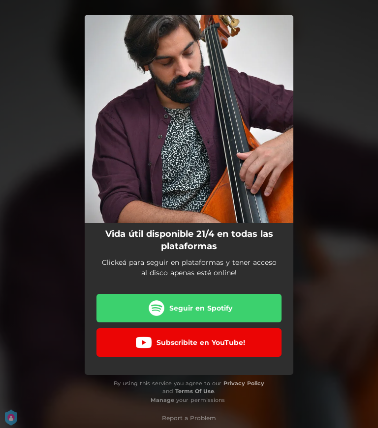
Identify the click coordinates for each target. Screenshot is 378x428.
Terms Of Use (194, 391)
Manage (162, 400)
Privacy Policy (243, 383)
